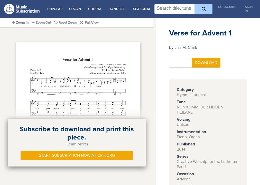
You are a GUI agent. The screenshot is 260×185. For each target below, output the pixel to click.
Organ (75, 9)
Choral (95, 9)
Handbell (117, 9)
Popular (54, 9)
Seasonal (142, 9)
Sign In (249, 9)
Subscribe (227, 7)
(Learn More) (77, 144)
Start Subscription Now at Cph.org (77, 155)
